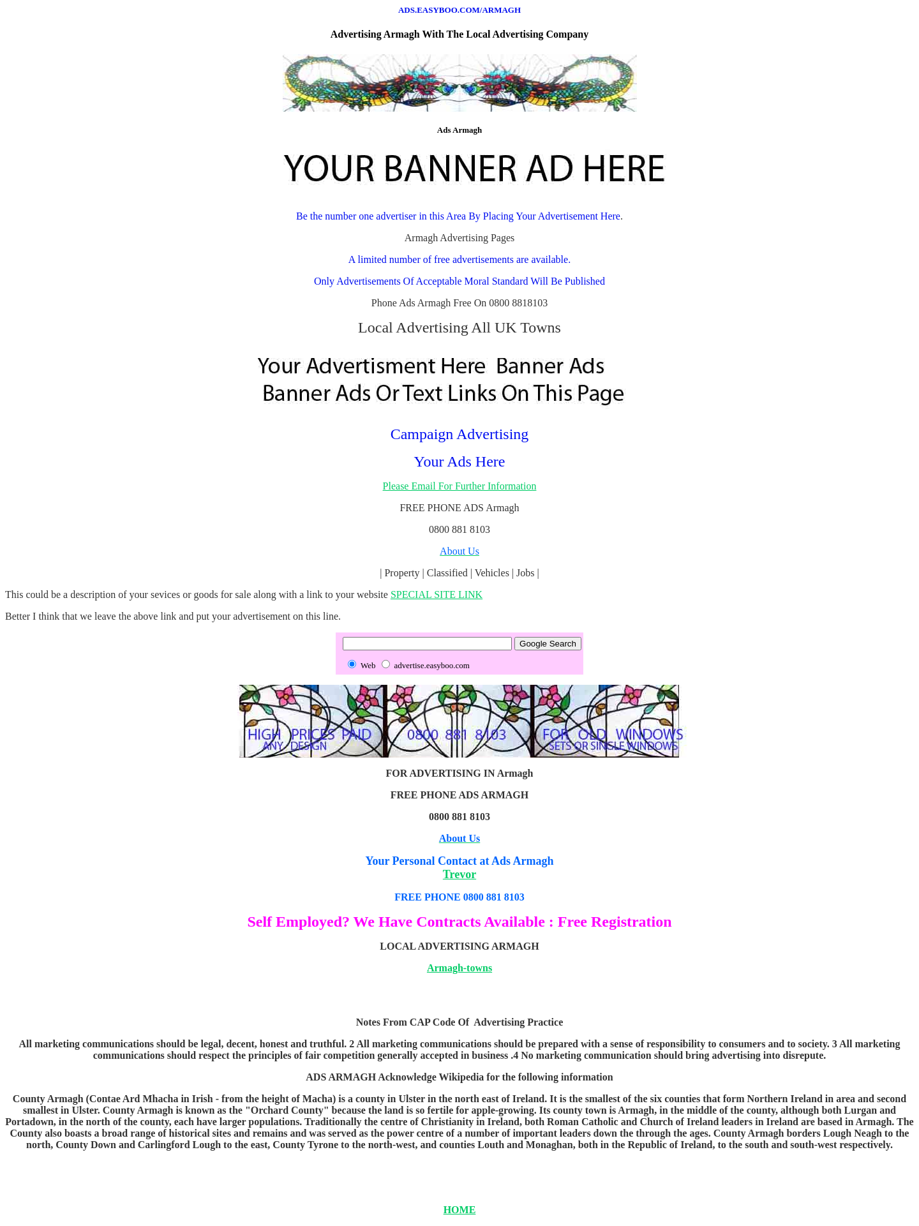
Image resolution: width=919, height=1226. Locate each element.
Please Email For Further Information (460, 486)
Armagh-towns (459, 967)
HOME (460, 1209)
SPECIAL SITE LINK (436, 594)
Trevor (459, 874)
